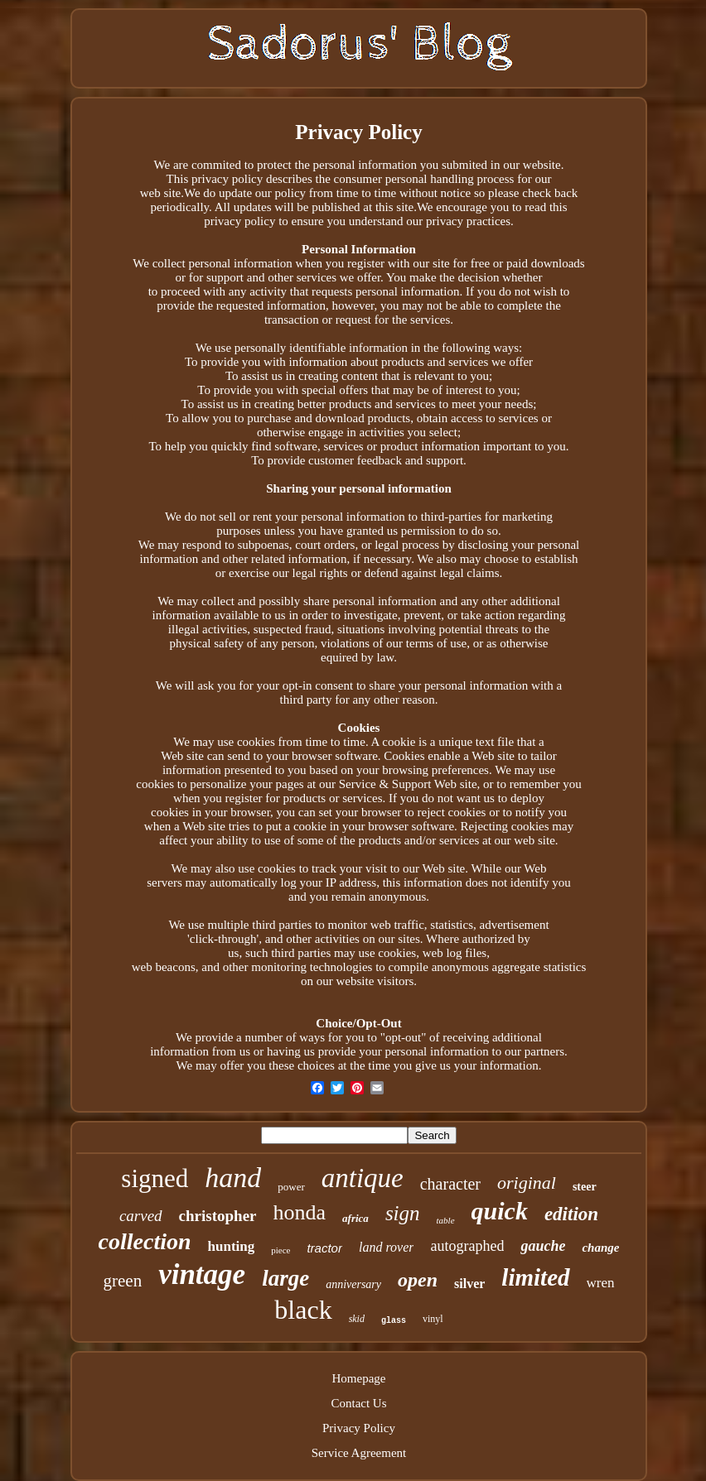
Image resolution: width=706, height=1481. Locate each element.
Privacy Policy (358, 1428)
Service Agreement (359, 1452)
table (446, 1220)
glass (393, 1320)
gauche (542, 1246)
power (291, 1186)
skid (357, 1319)
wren (601, 1283)
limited (535, 1277)
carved (140, 1215)
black (302, 1310)
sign (402, 1213)
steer (585, 1186)
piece (280, 1250)
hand (233, 1177)
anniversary (353, 1284)
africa (355, 1218)
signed (154, 1178)
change (600, 1247)
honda (299, 1212)
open (418, 1280)
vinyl (433, 1319)
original (526, 1182)
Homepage (359, 1378)
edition (571, 1214)
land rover (386, 1247)
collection (145, 1241)
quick (499, 1210)
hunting (231, 1246)
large (285, 1278)
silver (469, 1284)
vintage (201, 1274)
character (450, 1184)
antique (363, 1178)
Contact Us (358, 1403)
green (123, 1281)
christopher (218, 1215)
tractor (324, 1248)
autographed (467, 1246)
